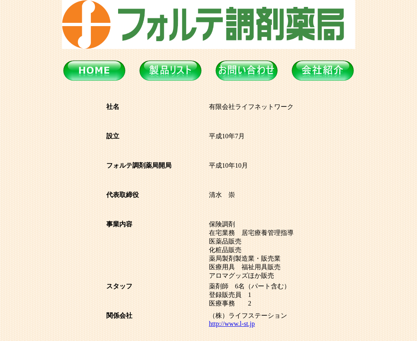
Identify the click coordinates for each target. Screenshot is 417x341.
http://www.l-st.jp (232, 323)
